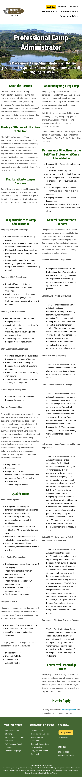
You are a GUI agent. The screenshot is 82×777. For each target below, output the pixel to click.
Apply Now (51, 7)
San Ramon (60, 770)
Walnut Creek (75, 768)
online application (69, 710)
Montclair (67, 770)
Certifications (35, 741)
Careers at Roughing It (13, 751)
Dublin (53, 770)
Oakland (22, 768)
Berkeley (28, 768)
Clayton (27, 773)
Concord (67, 768)
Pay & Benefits (36, 747)
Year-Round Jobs (69, 11)
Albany (54, 773)
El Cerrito (48, 773)
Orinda (48, 768)
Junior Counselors (11, 737)
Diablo (48, 770)
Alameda (42, 768)
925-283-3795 (74, 6)
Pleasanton (34, 770)
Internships (9, 734)
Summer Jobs (49, 11)
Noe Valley (15, 768)
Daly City (42, 773)
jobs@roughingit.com (66, 755)
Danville (26, 770)
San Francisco (6, 768)
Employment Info (68, 16)
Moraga (54, 768)
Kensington (34, 773)
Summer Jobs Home (38, 731)
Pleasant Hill (8, 770)
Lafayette (60, 768)
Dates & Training (37, 737)
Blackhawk (42, 770)
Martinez (15, 770)
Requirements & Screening (40, 734)
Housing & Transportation (40, 744)
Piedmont (35, 768)
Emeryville (74, 770)
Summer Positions (12, 731)
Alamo (21, 770)
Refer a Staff (62, 6)
